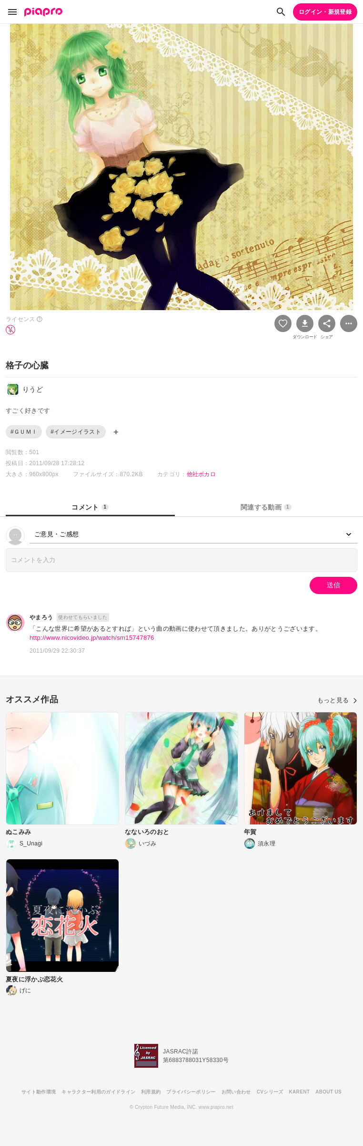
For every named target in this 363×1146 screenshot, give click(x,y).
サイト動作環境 (38, 1091)
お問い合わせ (236, 1091)
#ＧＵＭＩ (23, 431)
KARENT (299, 1091)
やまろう (41, 617)
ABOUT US (328, 1091)
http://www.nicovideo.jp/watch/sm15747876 (92, 637)
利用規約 (151, 1091)
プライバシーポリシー (190, 1091)
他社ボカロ (201, 474)
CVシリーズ (270, 1091)
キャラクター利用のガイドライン (98, 1091)
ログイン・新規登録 (325, 12)
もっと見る (337, 700)
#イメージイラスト (75, 431)
